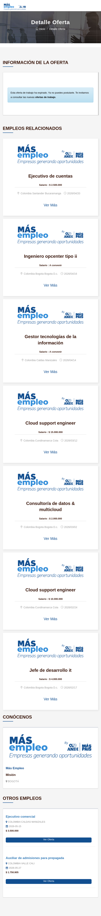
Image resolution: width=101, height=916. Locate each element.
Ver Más (50, 205)
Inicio (40, 28)
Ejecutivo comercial (20, 816)
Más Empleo (15, 768)
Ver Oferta (48, 839)
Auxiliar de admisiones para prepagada (35, 858)
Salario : (44, 185)
